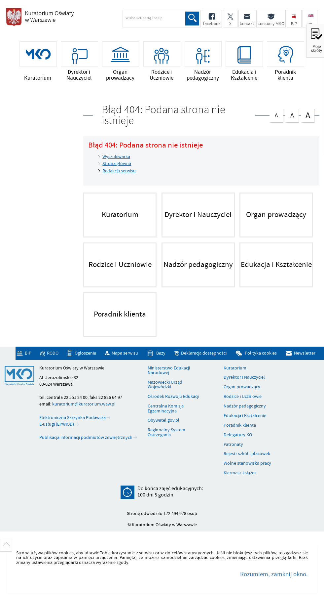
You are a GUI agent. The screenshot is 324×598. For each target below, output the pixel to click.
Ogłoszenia (85, 353)
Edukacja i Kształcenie (245, 415)
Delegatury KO (238, 435)
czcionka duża (307, 115)
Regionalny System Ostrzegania (166, 432)
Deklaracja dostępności (204, 353)
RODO (52, 353)
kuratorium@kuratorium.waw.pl (84, 404)
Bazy (160, 353)
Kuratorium (235, 368)
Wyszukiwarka (116, 156)
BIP (28, 353)
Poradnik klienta (240, 425)
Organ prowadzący (242, 387)
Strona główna (116, 163)
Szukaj (192, 18)
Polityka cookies (261, 353)
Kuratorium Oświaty (58, 21)
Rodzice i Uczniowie (243, 396)
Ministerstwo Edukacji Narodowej (169, 370)
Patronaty (233, 444)
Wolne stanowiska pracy (247, 463)
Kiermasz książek (240, 473)
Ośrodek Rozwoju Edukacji (173, 396)
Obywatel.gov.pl (163, 420)
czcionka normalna (276, 114)
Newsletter (304, 353)
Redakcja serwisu (119, 171)
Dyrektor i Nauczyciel (244, 377)
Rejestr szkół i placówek (247, 453)
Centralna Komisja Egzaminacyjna (166, 408)
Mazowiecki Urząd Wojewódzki (165, 385)
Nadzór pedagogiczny (245, 406)
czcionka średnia (292, 114)
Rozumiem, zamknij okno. (274, 574)
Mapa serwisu (125, 353)
